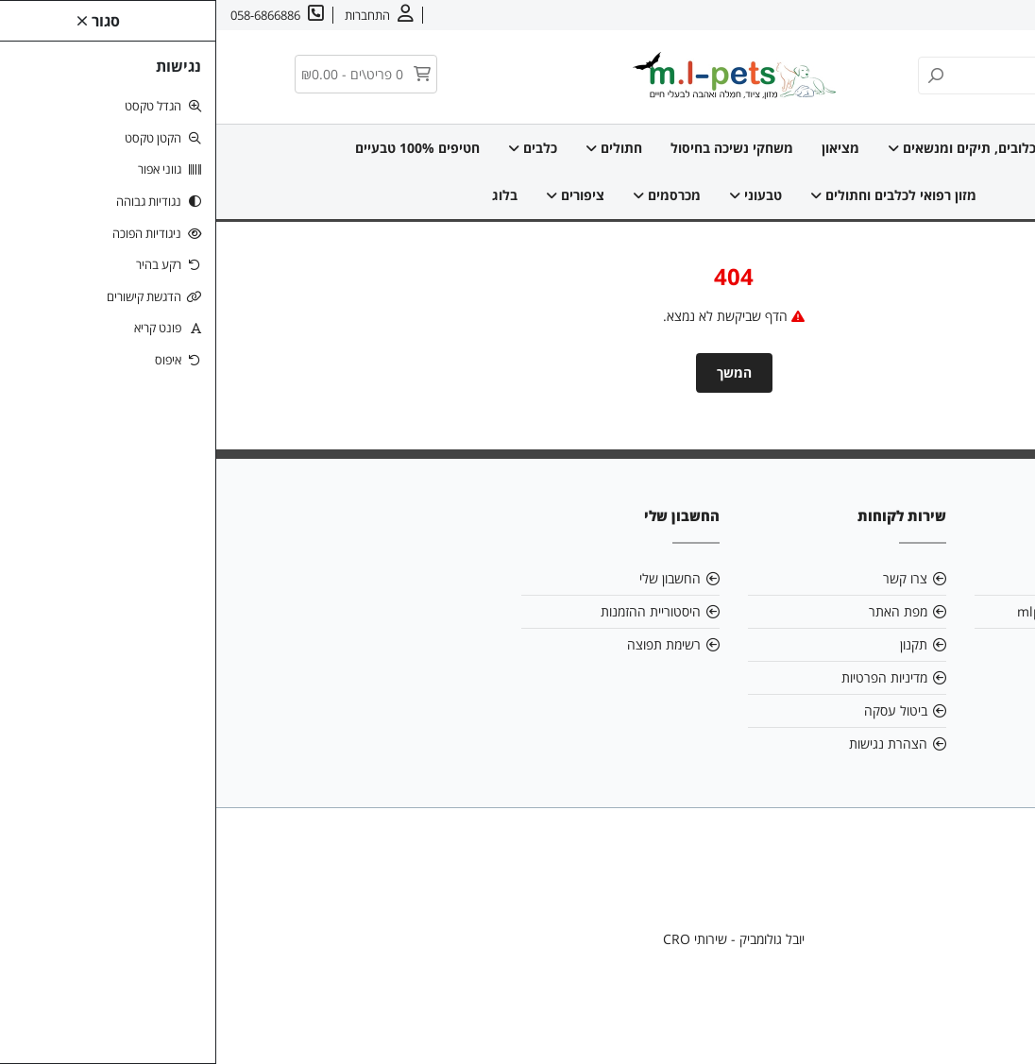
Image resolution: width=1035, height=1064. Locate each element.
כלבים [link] (316, 148)
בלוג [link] (288, 195)
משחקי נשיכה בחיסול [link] (515, 148)
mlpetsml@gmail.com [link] (869, 611)
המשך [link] (518, 372)
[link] (992, 1021)
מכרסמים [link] (450, 195)
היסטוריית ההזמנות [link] (434, 611)
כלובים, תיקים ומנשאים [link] (745, 148)
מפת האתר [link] (682, 611)
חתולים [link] (397, 148)
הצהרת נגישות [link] (672, 743)
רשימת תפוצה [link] (447, 644)
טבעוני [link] (539, 195)
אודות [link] (962, 15)
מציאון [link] (624, 148)
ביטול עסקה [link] (679, 710)
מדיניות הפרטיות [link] (668, 677)
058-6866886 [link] (897, 644)
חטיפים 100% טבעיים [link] (201, 148)
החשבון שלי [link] (453, 578)
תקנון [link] (697, 644)
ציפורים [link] (359, 195)
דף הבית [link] (872, 148)
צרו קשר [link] (908, 15)
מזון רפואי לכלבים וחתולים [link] (677, 195)
